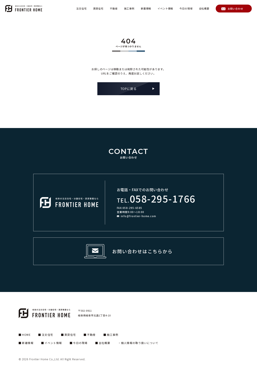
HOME (26, 335)
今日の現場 (185, 8)
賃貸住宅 (98, 8)
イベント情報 (165, 8)
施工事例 (129, 8)
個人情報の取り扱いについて (139, 343)
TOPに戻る (128, 88)
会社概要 (204, 8)
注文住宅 (81, 8)
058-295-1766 (163, 198)
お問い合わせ (235, 8)
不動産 (114, 8)
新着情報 (146, 8)
